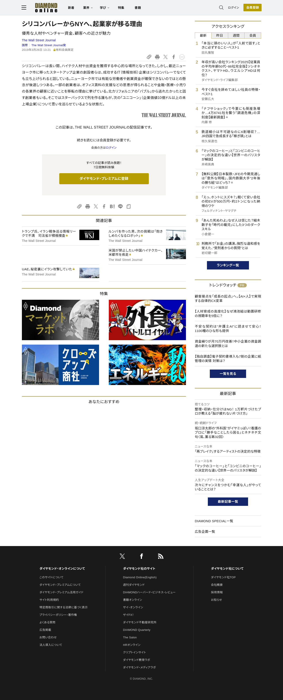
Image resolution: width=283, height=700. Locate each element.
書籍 (138, 8)
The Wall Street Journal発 (48, 45)
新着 (72, 8)
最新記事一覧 (228, 501)
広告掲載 (45, 630)
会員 (252, 35)
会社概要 (217, 584)
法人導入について (50, 645)
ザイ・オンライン (133, 607)
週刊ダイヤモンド (134, 584)
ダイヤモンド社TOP (223, 577)
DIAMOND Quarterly (137, 630)
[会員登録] (252, 7)
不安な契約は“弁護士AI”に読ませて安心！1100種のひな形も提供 (228, 328)
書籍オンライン (132, 599)
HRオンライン (132, 645)
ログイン (233, 7)
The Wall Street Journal (39, 40)
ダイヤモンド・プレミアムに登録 (103, 178)
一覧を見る (228, 374)
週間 (236, 35)
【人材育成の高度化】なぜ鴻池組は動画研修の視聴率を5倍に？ (228, 313)
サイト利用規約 (49, 599)
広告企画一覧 (205, 531)
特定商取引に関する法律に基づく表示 (63, 607)
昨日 (219, 35)
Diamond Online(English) (140, 577)
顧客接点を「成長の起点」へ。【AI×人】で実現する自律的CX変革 (228, 298)
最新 (203, 35)
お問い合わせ (48, 637)
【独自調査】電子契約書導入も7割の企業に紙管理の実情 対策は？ (228, 359)
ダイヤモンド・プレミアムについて (60, 584)
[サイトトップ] (42, 7)
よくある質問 (47, 622)
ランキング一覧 (228, 265)
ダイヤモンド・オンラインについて (62, 568)
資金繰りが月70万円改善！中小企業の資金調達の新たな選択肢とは (228, 344)
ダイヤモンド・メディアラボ (139, 667)
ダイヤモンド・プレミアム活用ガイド (61, 592)
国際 (25, 45)
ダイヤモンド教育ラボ (136, 660)
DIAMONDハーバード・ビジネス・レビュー (149, 592)
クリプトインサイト (134, 652)
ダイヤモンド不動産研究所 (140, 622)
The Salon (130, 637)
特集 (122, 8)
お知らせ (216, 599)
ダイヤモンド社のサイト (139, 568)
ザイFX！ (128, 615)
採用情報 (217, 592)
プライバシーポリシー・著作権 (58, 615)
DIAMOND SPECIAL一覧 (214, 521)
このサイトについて (51, 577)
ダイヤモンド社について (227, 568)
